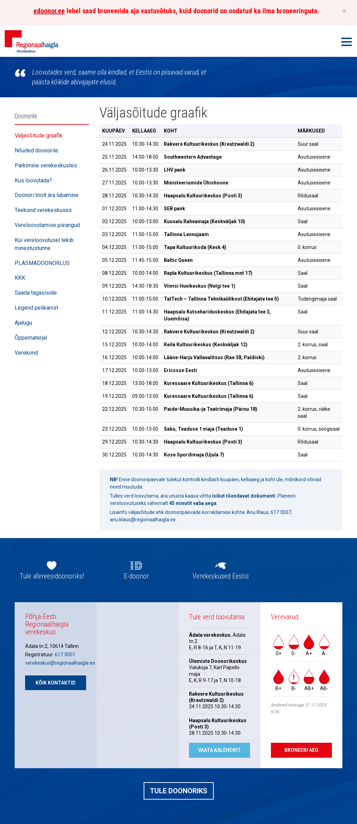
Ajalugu (23, 322)
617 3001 (65, 654)
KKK (20, 277)
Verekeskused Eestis (220, 576)
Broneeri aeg (301, 750)
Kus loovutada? (33, 180)
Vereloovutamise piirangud (47, 225)
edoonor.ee (49, 11)
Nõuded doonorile (36, 150)
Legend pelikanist (36, 307)
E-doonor (136, 576)
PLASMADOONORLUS (42, 263)
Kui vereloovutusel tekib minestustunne (44, 244)
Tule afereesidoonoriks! (52, 576)
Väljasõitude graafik (38, 135)
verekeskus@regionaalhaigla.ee (60, 663)
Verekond (26, 352)
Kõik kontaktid (56, 683)
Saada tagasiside (36, 292)
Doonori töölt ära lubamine (46, 195)
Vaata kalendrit (219, 750)
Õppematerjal (31, 337)
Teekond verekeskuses (43, 210)
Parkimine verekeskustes (46, 165)
